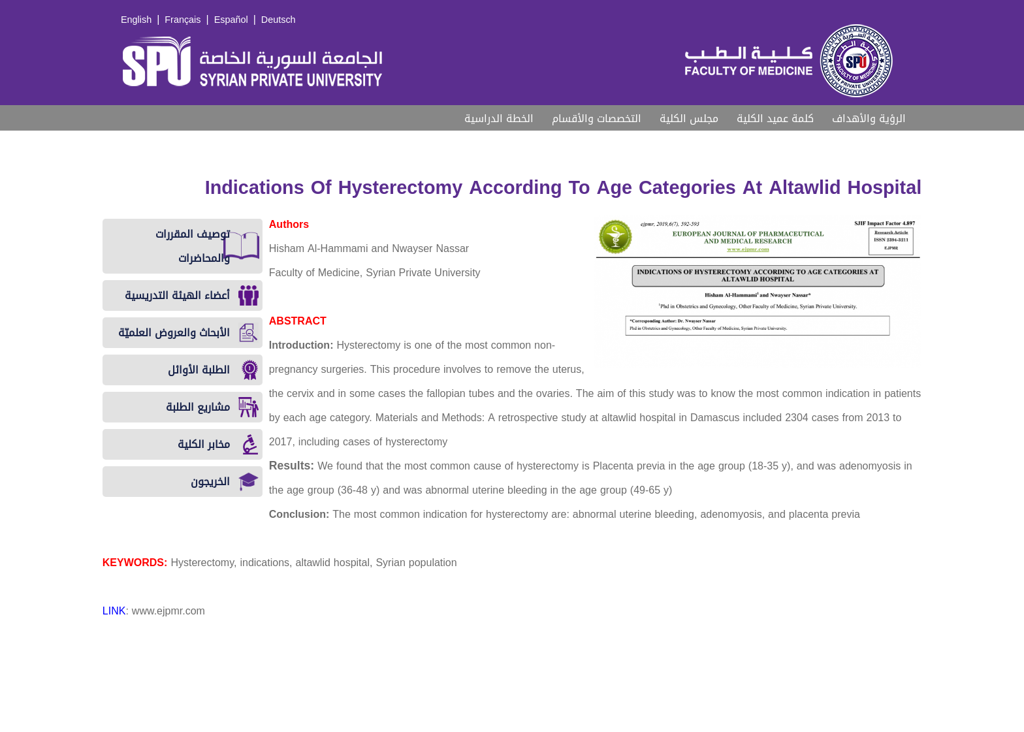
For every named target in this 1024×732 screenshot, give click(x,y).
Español (231, 20)
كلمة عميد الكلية (775, 118)
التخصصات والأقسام (596, 118)
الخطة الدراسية (499, 118)
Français (182, 20)
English (136, 20)
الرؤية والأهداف (869, 118)
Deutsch (278, 20)
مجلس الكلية (689, 118)
